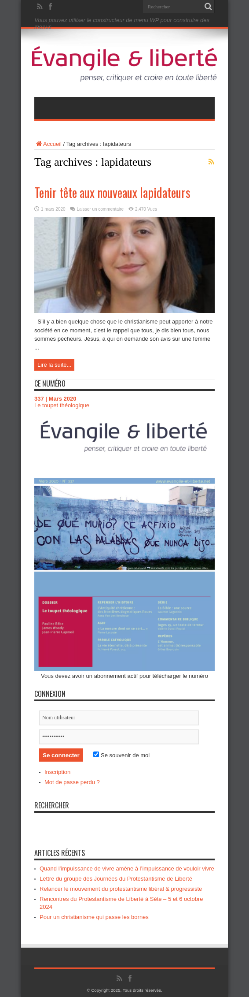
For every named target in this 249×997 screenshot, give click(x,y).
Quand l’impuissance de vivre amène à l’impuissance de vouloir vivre (127, 868)
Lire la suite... (54, 364)
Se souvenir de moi (121, 755)
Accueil (48, 144)
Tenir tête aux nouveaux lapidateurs (112, 192)
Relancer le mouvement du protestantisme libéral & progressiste (121, 888)
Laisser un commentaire (100, 209)
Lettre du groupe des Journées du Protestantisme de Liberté (116, 878)
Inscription (57, 772)
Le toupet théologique (61, 405)
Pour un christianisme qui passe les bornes (94, 917)
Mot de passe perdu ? (72, 782)
